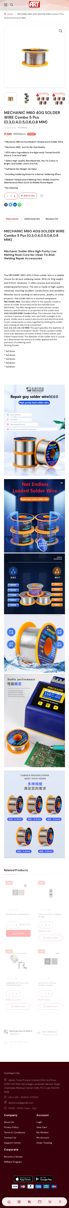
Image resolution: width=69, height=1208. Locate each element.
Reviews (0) (52, 219)
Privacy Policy (11, 1127)
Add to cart (28, 195)
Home (8, 14)
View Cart (41, 1127)
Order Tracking (44, 1142)
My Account (42, 1137)
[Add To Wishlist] (42, 196)
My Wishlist (42, 1132)
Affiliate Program (13, 1161)
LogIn (39, 1122)
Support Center (12, 1142)
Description (12, 219)
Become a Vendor (13, 1156)
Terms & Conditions (14, 1132)
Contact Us (10, 1137)
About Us (9, 1122)
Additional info (32, 219)
